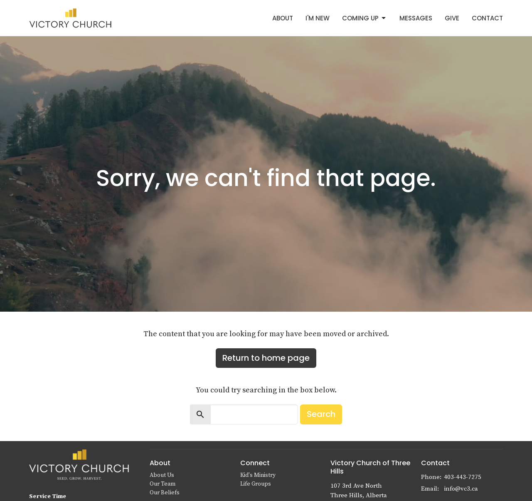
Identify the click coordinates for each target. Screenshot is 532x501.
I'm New (317, 18)
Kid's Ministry (258, 475)
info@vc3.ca (461, 489)
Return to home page (266, 358)
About (282, 18)
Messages (415, 18)
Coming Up (364, 18)
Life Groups (255, 484)
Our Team (162, 484)
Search (321, 414)
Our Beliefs (165, 492)
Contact (487, 18)
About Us (162, 475)
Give (452, 18)
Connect (255, 463)
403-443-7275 (462, 477)
